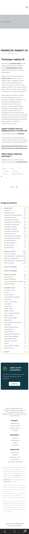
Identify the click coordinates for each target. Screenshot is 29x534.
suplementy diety (6, 78)
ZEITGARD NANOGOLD (10, 240)
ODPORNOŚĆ (7, 325)
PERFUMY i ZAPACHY (10, 251)
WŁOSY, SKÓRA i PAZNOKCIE (11, 345)
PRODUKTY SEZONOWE (10, 267)
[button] (14, 384)
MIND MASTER (8, 320)
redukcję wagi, (6, 481)
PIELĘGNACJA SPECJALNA (11, 224)
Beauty (4, 168)
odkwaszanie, (6, 479)
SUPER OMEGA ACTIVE (10, 338)
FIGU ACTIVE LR (8, 306)
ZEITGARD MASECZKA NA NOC (12, 238)
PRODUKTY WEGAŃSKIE (10, 271)
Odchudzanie (7, 187)
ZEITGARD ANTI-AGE (9, 233)
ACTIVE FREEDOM (9, 294)
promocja (15, 171)
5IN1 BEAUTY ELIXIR (9, 290)
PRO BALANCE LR (9, 329)
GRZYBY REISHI (8, 308)
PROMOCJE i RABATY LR (18, 174)
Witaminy (6, 343)
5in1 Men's (7, 292)
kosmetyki (22, 410)
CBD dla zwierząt (8, 277)
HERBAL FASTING (9, 311)
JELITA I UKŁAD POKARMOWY (12, 313)
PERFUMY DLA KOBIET (10, 254)
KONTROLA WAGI (8, 315)
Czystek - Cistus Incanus (10, 301)
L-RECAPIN (7, 210)
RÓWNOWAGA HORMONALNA (11, 334)
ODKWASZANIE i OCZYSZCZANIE (12, 322)
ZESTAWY (6, 352)
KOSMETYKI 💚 (8, 208)
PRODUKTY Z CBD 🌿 (10, 274)
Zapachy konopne (21, 187)
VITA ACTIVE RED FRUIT (10, 341)
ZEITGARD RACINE (9, 245)
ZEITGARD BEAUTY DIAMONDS (12, 236)
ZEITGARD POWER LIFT (10, 243)
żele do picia (16, 475)
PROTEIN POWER (8, 332)
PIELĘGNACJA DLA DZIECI (11, 220)
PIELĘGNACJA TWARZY (10, 227)
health (12, 168)
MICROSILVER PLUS (9, 213)
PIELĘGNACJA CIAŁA (9, 217)
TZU (9, 53)
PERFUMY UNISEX (9, 263)
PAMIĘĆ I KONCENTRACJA (11, 327)
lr (18, 168)
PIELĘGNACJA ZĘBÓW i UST (11, 231)
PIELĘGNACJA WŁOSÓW (10, 229)
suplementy (13, 410)
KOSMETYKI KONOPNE (10, 279)
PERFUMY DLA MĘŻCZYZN (11, 258)
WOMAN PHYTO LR (9, 348)
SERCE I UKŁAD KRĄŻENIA (11, 336)
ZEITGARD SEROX (9, 247)
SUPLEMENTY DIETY (9, 288)
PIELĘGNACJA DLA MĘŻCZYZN (12, 222)
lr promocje (6, 171)
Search (14, 531)
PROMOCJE (3, 53)
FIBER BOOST (7, 304)
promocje (5, 174)
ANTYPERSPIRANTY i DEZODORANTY (14, 256)
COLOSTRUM (7, 299)
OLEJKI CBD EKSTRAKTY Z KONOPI (13, 281)
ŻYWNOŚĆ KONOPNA (9, 284)
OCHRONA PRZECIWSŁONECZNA (13, 215)
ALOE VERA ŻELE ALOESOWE (12, 297)
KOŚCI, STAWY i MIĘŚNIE (10, 318)
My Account (5, 531)
